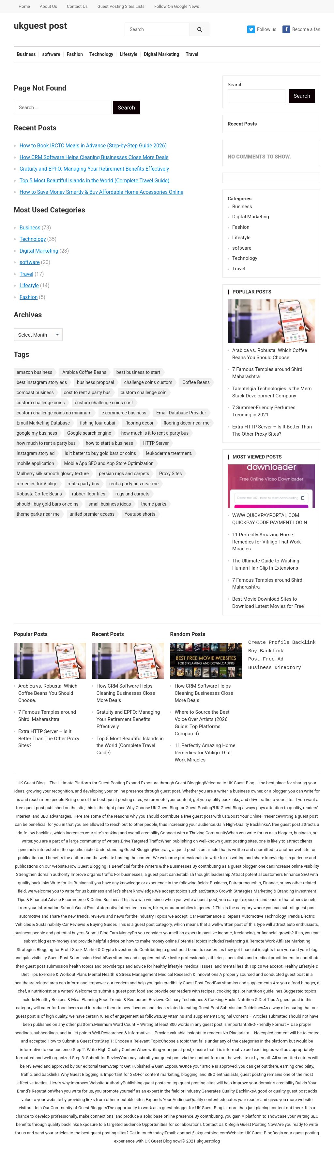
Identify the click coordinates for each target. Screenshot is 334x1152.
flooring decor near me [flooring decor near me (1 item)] (187, 423)
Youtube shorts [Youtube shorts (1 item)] (140, 514)
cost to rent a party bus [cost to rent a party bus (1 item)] (87, 392)
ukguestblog (208, 1141)
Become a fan (301, 29)
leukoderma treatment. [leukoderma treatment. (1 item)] (169, 453)
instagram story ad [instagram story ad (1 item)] (35, 453)
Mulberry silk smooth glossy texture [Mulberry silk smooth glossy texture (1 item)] (53, 473)
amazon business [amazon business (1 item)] (34, 372)
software (51, 54)
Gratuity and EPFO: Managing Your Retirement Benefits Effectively (94, 169)
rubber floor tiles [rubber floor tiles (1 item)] (88, 493)
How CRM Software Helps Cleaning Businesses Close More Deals (94, 157)
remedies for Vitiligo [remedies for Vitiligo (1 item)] (37, 483)
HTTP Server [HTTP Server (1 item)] (156, 443)
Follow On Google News (176, 6)
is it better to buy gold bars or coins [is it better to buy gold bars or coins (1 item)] (100, 453)
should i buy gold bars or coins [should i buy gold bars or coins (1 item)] (47, 504)
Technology (101, 54)
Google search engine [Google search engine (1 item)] (89, 433)
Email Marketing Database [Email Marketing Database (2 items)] (43, 423)
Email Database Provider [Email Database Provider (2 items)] (181, 412)
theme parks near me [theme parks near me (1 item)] (38, 514)
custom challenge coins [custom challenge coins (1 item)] (41, 402)
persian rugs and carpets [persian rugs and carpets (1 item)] (124, 473)
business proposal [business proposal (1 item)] (95, 382)
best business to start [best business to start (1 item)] (138, 372)
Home (24, 6)
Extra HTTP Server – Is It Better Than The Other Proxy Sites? (48, 738)
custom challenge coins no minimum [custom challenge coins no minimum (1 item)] (54, 412)
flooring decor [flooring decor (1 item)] (139, 423)
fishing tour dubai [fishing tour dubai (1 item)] (97, 423)
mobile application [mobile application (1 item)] (35, 463)
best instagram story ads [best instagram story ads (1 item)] (42, 382)
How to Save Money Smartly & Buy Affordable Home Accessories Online (101, 192)
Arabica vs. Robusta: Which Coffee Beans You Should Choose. (47, 693)
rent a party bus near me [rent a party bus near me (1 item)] (134, 483)
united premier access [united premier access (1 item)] (92, 514)
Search (235, 85)
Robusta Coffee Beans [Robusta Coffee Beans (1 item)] (39, 493)
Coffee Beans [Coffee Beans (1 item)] (196, 382)
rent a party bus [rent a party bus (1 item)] (83, 483)
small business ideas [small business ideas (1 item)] (109, 504)
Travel (192, 54)
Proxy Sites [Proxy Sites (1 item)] (170, 473)
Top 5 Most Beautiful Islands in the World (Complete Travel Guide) (94, 180)
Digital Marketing (161, 54)
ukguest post (40, 25)
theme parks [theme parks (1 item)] (153, 504)
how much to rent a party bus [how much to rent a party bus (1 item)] (46, 443)
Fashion (75, 54)
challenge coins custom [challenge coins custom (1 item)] (148, 382)
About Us (48, 6)
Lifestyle (128, 54)
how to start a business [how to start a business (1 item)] (109, 443)
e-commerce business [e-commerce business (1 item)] (123, 412)
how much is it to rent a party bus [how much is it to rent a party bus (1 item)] (155, 433)
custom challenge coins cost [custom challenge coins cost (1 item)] (104, 402)
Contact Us (77, 6)
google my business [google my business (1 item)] (37, 433)
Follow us (261, 29)
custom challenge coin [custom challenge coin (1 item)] (143, 392)
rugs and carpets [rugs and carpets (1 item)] (132, 493)
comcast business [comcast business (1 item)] (35, 392)
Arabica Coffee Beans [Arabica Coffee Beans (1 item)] (84, 372)
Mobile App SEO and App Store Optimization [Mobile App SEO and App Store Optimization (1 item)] (109, 463)
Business (26, 54)
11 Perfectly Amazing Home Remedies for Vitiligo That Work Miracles (266, 542)
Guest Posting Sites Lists (121, 6)
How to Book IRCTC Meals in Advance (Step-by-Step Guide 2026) (93, 145)
